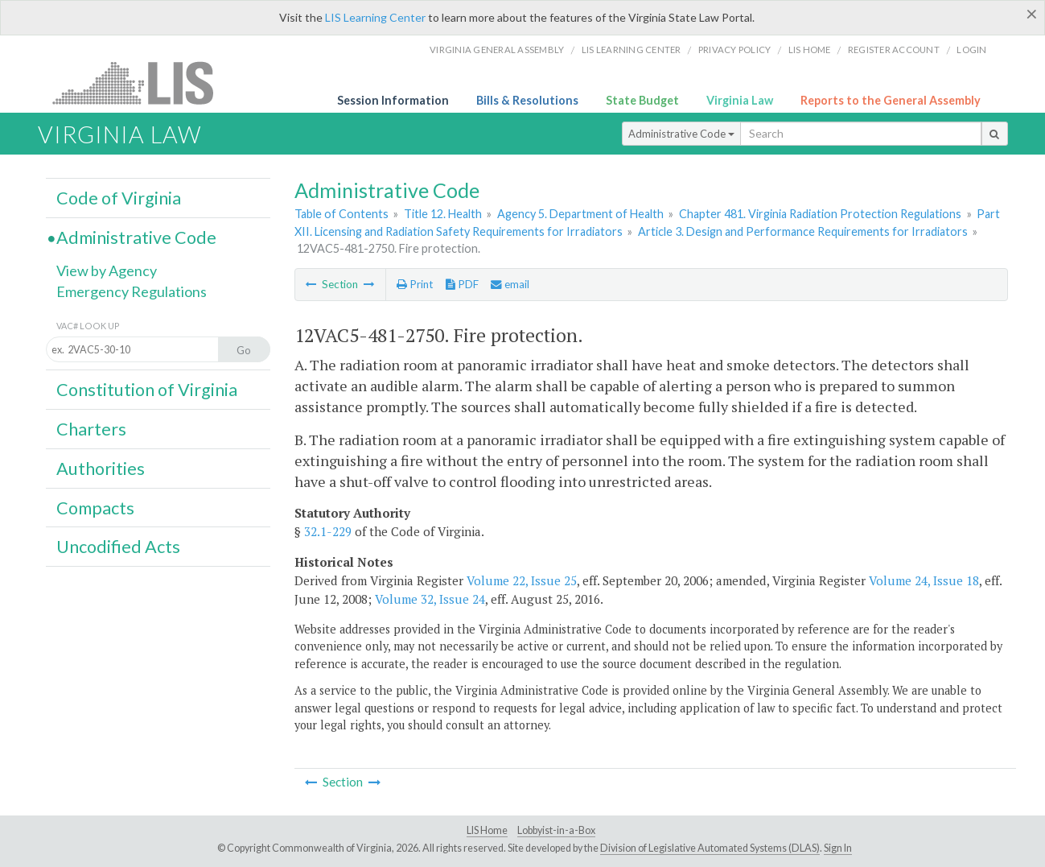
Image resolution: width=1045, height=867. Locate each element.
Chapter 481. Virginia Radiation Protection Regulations (820, 214)
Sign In (838, 848)
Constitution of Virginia (146, 389)
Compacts (95, 507)
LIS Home (487, 830)
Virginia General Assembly (497, 49)
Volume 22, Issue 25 (522, 580)
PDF (462, 284)
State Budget (642, 100)
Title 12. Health (443, 214)
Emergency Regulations (131, 291)
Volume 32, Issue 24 (430, 599)
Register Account (894, 49)
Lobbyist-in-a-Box (556, 830)
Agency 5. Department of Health (580, 214)
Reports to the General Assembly (890, 100)
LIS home (809, 49)
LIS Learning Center (375, 17)
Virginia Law (739, 100)
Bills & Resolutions (527, 100)
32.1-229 (328, 531)
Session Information (393, 100)
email (510, 284)
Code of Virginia (118, 198)
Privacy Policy (734, 49)
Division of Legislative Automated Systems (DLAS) (710, 848)
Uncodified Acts (118, 546)
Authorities (100, 468)
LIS (142, 82)
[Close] (1032, 13)
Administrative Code (681, 133)
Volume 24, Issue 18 (924, 580)
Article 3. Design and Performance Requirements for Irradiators (803, 231)
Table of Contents (341, 214)
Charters (91, 429)
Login (971, 49)
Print (415, 284)
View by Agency (106, 270)
